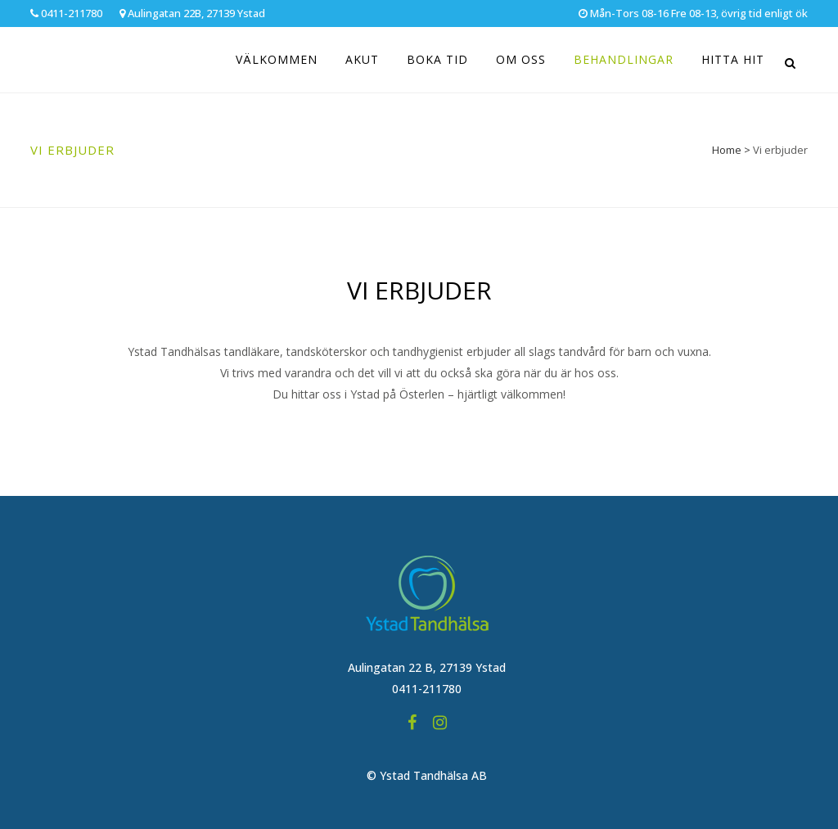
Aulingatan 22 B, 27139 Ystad (427, 667)
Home (726, 149)
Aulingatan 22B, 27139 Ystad (192, 13)
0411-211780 (66, 13)
